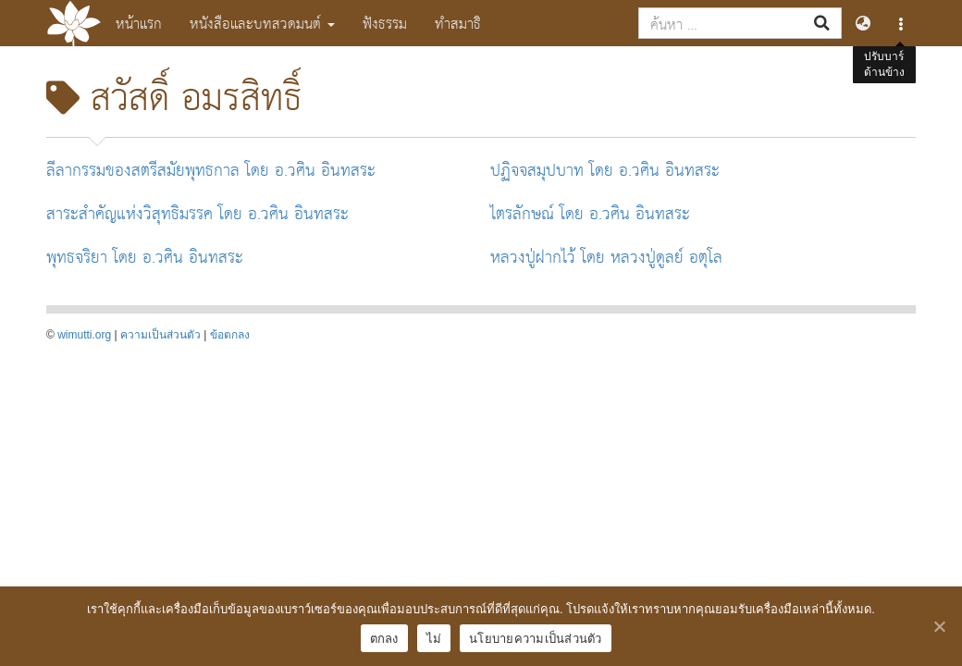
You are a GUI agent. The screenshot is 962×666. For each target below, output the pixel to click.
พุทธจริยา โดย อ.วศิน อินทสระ (144, 255)
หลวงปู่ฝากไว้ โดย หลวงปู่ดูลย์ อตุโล (606, 255)
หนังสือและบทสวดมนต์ (262, 22)
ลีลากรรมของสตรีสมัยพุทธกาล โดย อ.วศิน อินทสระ (211, 168)
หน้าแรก (139, 22)
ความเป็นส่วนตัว (160, 334)
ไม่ (434, 639)
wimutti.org (84, 334)
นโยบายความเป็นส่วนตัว (535, 639)
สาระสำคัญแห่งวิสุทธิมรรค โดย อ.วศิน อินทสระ (197, 212)
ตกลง (384, 639)
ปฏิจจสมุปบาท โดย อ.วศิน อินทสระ (605, 168)
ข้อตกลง (230, 334)
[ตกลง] (939, 626)
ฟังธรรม (385, 22)
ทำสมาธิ (458, 22)
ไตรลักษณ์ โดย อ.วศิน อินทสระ (590, 212)
